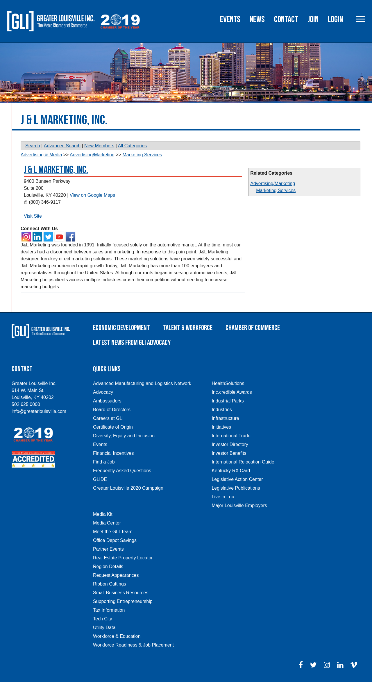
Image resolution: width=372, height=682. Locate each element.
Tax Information (109, 610)
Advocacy (103, 392)
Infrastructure (225, 418)
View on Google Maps (92, 195)
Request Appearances (116, 575)
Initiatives (221, 427)
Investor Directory (230, 444)
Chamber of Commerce (253, 327)
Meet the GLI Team (113, 531)
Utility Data (104, 627)
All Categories (132, 145)
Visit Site (33, 216)
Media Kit (102, 514)
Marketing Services (276, 190)
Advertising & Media (41, 154)
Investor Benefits (229, 453)
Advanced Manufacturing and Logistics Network (142, 383)
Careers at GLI (108, 418)
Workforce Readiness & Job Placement (133, 644)
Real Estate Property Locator (123, 557)
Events (230, 19)
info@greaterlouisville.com (39, 411)
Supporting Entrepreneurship (123, 601)
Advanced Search (62, 145)
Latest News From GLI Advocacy (132, 342)
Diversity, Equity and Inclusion (124, 435)
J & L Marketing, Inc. (56, 170)
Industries (222, 409)
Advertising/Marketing (272, 183)
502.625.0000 (26, 404)
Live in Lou (223, 496)
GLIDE (100, 479)
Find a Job (104, 461)
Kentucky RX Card (231, 470)
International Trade (231, 435)
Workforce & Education (116, 636)
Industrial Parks (228, 400)
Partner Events (108, 549)
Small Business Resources (120, 592)
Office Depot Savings (115, 540)
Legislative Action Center (237, 479)
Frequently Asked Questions (122, 470)
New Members (99, 145)
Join (313, 19)
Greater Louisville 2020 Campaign (128, 488)
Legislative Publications (236, 488)
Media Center (107, 522)
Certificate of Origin (113, 427)
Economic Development (121, 327)
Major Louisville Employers (239, 505)
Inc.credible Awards (232, 392)
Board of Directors (111, 409)
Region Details (108, 566)
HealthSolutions (228, 383)
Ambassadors (107, 400)
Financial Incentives (113, 453)
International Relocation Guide (243, 461)
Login (335, 19)
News (257, 19)
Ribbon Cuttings (109, 583)
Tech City (102, 618)
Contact (286, 19)
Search (32, 145)
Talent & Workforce (187, 327)
